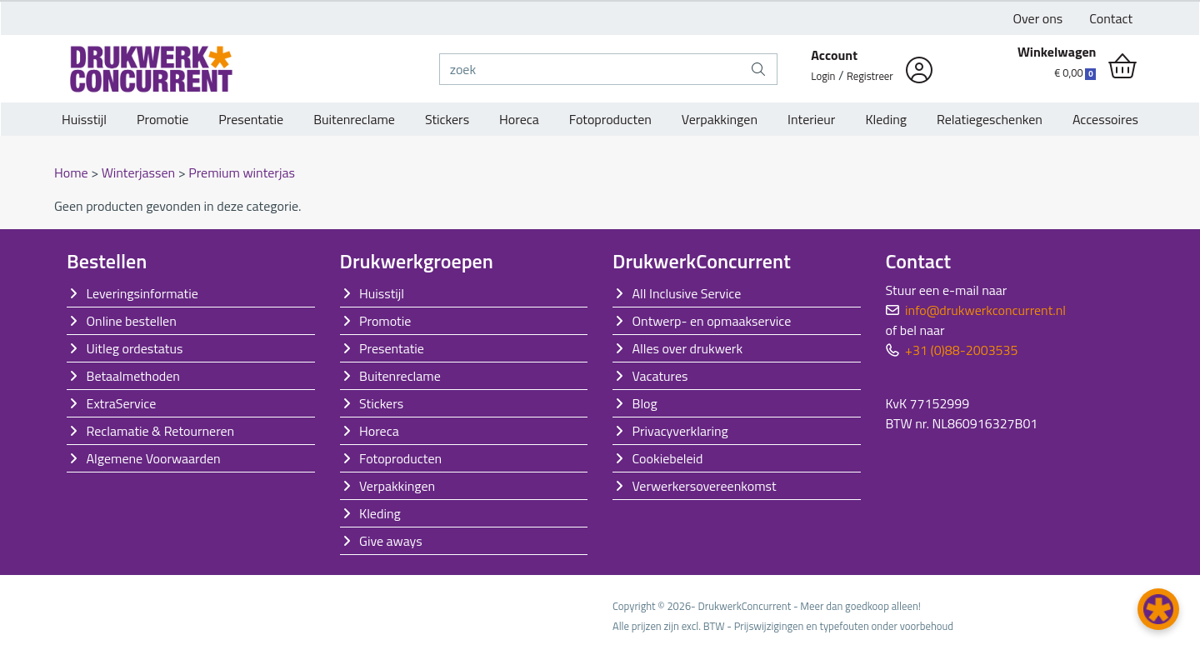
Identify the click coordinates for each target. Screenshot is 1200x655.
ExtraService (122, 403)
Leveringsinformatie (142, 293)
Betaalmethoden (133, 376)
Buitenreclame (354, 119)
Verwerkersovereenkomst (704, 486)
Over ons (1038, 18)
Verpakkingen (720, 119)
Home (72, 172)
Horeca (519, 119)
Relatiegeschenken (989, 119)
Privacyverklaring (680, 431)
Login (823, 76)
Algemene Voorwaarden (154, 458)
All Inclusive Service (687, 293)
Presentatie (250, 119)
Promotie (162, 119)
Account (834, 55)
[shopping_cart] (1122, 66)
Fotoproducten (610, 119)
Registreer (870, 76)
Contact (1110, 18)
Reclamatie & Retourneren (161, 431)
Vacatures (660, 376)
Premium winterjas (241, 172)
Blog (645, 403)
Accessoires (1105, 119)
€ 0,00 (1075, 72)
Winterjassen (140, 172)
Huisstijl (84, 119)
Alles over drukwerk (687, 348)
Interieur (811, 119)
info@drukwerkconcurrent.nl (985, 310)
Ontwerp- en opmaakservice (712, 321)
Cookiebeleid (667, 458)
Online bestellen (132, 321)
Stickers (447, 119)
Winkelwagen (1057, 52)
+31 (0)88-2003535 (961, 350)
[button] (1158, 609)
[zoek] (590, 69)
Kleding (886, 119)
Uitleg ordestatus (135, 348)
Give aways (390, 541)
